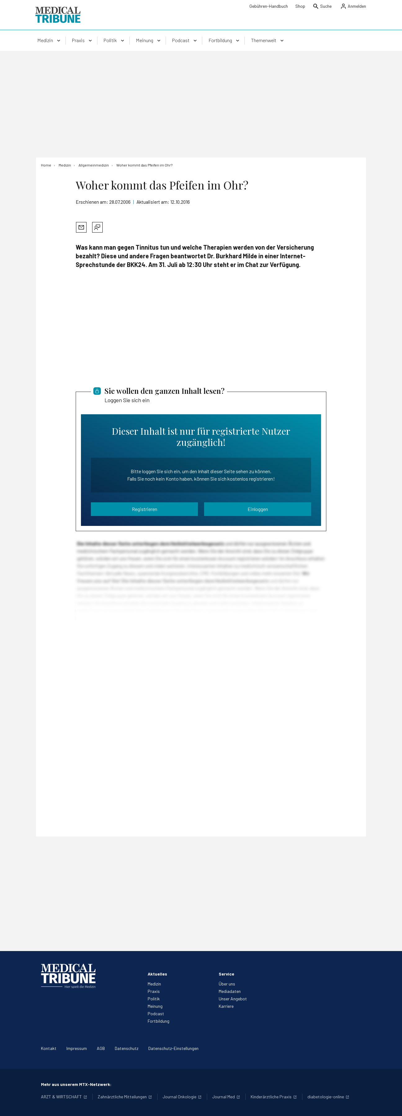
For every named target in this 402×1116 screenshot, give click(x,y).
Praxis (154, 991)
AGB (101, 1048)
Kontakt (48, 1048)
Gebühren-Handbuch (268, 6)
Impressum (76, 1048)
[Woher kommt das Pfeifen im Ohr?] (144, 165)
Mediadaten (230, 991)
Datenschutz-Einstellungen (173, 1048)
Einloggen (258, 509)
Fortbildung (158, 1021)
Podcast (156, 1013)
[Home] (46, 165)
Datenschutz (126, 1048)
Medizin (154, 983)
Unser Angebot (233, 998)
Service (226, 973)
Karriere (226, 1006)
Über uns (227, 983)
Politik (154, 998)
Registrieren (144, 509)
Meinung (155, 1006)
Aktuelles (157, 973)
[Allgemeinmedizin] (93, 165)
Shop (300, 6)
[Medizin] (65, 165)
